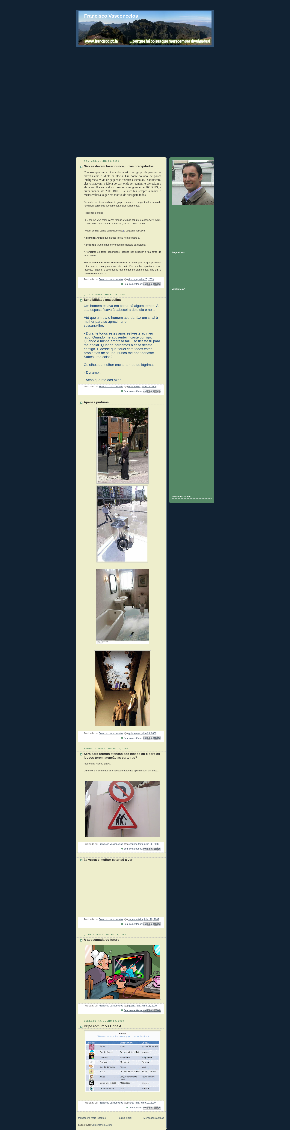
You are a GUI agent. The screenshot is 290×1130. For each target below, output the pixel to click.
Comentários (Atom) (102, 1125)
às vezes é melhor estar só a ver (108, 860)
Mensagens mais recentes (92, 1118)
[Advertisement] (145, 74)
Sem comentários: (133, 284)
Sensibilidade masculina (102, 300)
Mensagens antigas (154, 1118)
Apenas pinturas (96, 402)
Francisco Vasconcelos (111, 16)
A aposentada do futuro (101, 940)
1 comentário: (135, 1107)
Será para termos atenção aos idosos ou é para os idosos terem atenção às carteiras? (122, 755)
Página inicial (125, 1118)
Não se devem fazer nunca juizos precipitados (119, 166)
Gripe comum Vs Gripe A (102, 1026)
